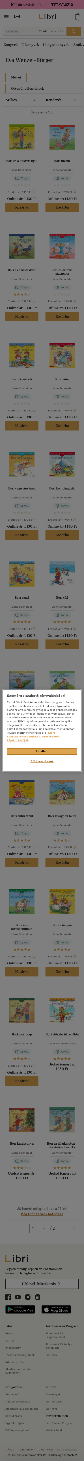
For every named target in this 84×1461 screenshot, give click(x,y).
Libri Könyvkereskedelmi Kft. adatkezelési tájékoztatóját (33, 736)
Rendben (42, 751)
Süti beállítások (42, 761)
